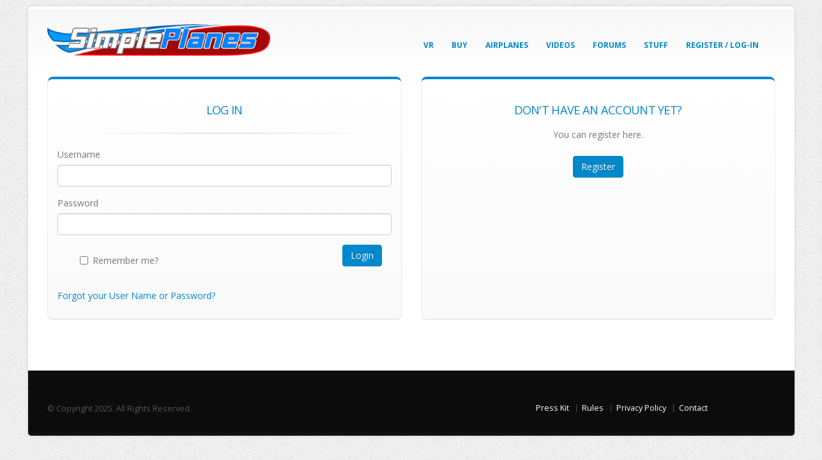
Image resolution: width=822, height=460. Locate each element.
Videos (560, 45)
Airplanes (506, 45)
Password (77, 203)
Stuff (656, 45)
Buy (460, 45)
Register (598, 166)
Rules (593, 407)
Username (78, 154)
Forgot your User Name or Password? (136, 295)
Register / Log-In (722, 45)
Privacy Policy (641, 407)
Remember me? (125, 260)
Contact (693, 407)
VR (428, 45)
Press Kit (552, 407)
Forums (609, 45)
